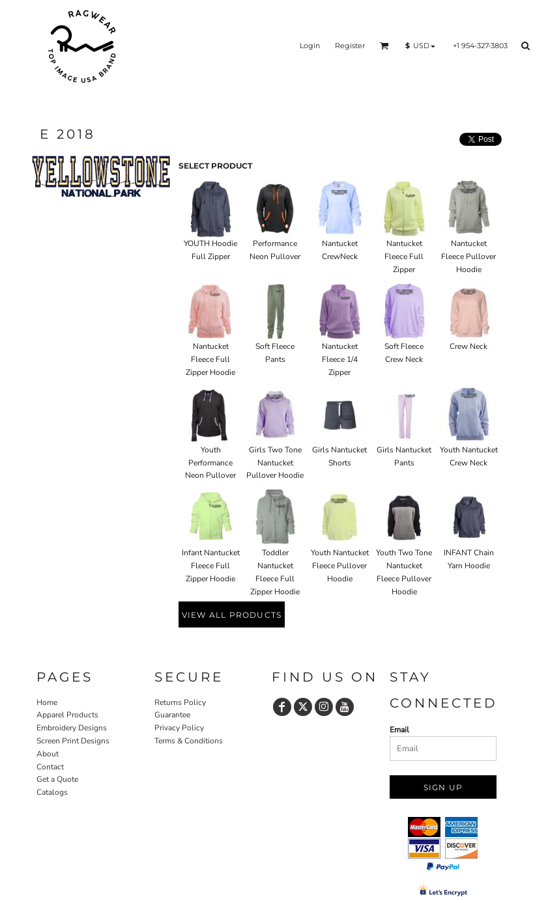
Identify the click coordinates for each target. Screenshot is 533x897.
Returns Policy (180, 702)
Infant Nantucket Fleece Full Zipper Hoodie (211, 565)
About (47, 754)
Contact (50, 767)
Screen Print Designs (72, 741)
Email (399, 729)
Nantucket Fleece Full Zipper (404, 256)
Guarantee (172, 715)
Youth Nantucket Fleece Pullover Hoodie (340, 565)
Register (350, 45)
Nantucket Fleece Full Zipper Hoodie (210, 359)
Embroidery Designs (71, 728)
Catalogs (52, 792)
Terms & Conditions (188, 741)
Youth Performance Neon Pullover (210, 463)
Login (310, 45)
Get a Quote (57, 779)
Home (46, 702)
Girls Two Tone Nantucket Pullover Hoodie (275, 463)
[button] (384, 45)
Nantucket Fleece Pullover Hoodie (468, 256)
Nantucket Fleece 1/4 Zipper (340, 359)
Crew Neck (468, 346)
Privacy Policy (179, 728)
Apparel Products (67, 715)
